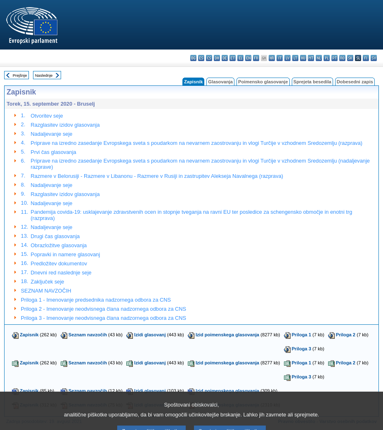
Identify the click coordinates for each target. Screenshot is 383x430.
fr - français (256, 58)
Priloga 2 (345, 334)
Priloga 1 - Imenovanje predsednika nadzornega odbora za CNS (96, 300)
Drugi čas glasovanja (55, 236)
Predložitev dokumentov (59, 263)
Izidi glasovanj (149, 334)
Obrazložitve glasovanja (59, 245)
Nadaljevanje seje (51, 134)
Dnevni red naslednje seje (61, 272)
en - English (248, 58)
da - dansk (217, 58)
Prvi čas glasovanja (53, 152)
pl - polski (327, 58)
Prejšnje (20, 75)
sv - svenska (374, 58)
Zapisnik (29, 334)
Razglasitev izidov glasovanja (65, 125)
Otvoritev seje (47, 116)
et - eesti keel (232, 58)
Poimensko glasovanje (263, 81)
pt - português (334, 58)
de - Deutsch (225, 58)
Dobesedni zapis (355, 81)
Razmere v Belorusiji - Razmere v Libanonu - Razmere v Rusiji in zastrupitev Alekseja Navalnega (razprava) (157, 176)
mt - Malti (311, 58)
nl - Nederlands (319, 58)
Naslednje (44, 75)
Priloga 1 (301, 334)
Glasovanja (220, 81)
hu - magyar (303, 58)
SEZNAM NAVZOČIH (46, 291)
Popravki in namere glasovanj (65, 254)
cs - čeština (209, 58)
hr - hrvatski (272, 58)
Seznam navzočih (88, 334)
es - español (201, 58)
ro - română (342, 58)
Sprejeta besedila (312, 81)
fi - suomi (366, 58)
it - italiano (280, 58)
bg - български (193, 58)
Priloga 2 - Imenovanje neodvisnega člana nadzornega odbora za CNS (104, 309)
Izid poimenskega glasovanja (227, 334)
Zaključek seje (47, 282)
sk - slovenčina (350, 58)
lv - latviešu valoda (287, 58)
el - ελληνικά (240, 58)
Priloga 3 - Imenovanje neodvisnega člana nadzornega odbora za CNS (104, 318)
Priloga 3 (301, 348)
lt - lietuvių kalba (295, 58)
